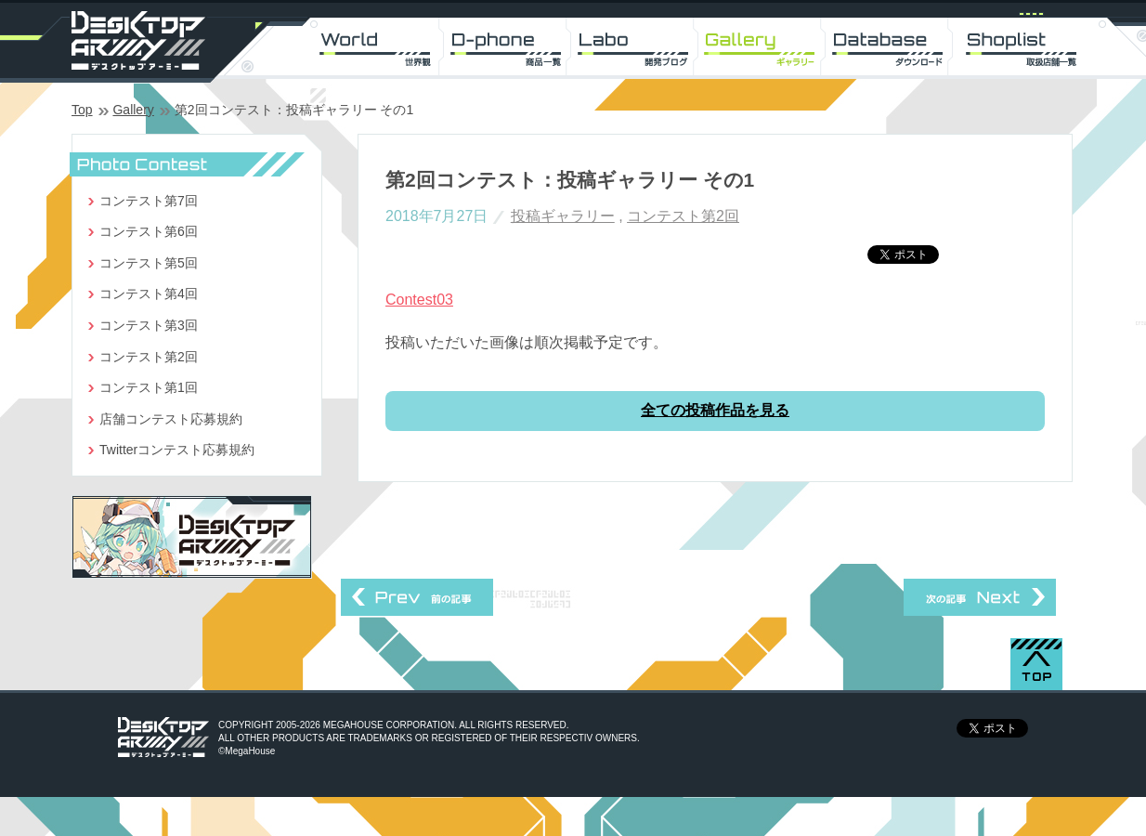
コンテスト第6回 (148, 231)
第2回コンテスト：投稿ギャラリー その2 (979, 597)
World (377, 46)
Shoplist (1022, 46)
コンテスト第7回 (148, 200)
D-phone (506, 46)
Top (82, 109)
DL (893, 46)
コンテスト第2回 (683, 216)
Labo (635, 46)
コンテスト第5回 (148, 262)
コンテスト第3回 (148, 325)
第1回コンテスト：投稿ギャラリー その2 (417, 597)
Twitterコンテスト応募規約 (176, 449)
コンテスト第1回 (148, 387)
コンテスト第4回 (148, 293)
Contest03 (419, 299)
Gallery (132, 109)
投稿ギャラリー (563, 216)
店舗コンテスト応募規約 (170, 418)
